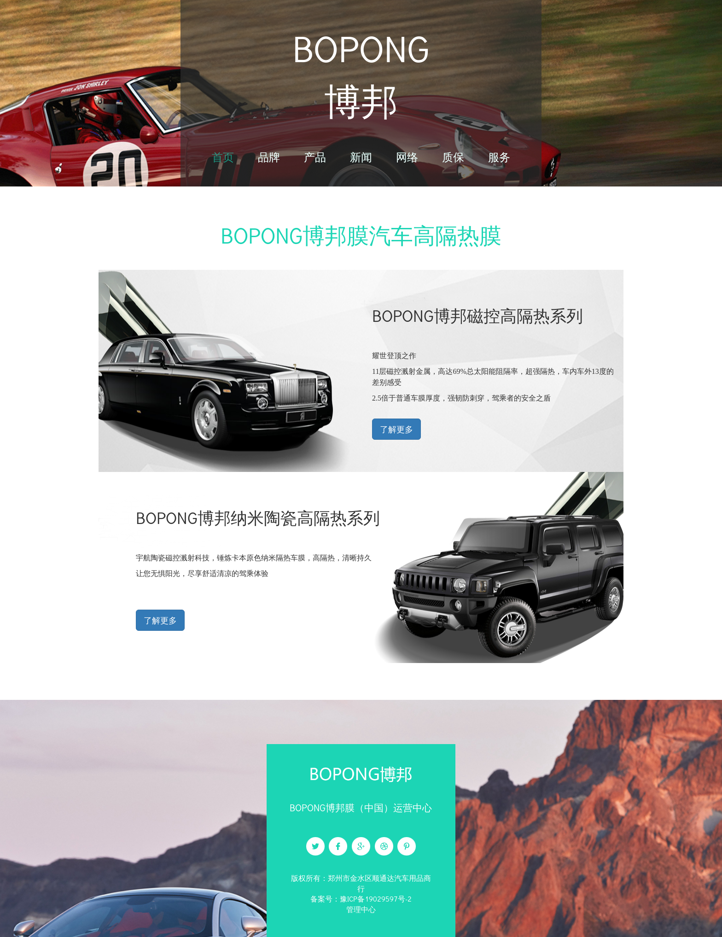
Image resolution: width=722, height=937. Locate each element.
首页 (223, 157)
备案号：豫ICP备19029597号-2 (361, 898)
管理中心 (361, 909)
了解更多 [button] (396, 429)
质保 (453, 157)
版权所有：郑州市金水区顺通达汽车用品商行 (361, 883)
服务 (499, 157)
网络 (407, 157)
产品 (315, 157)
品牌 (269, 157)
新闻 (361, 157)
